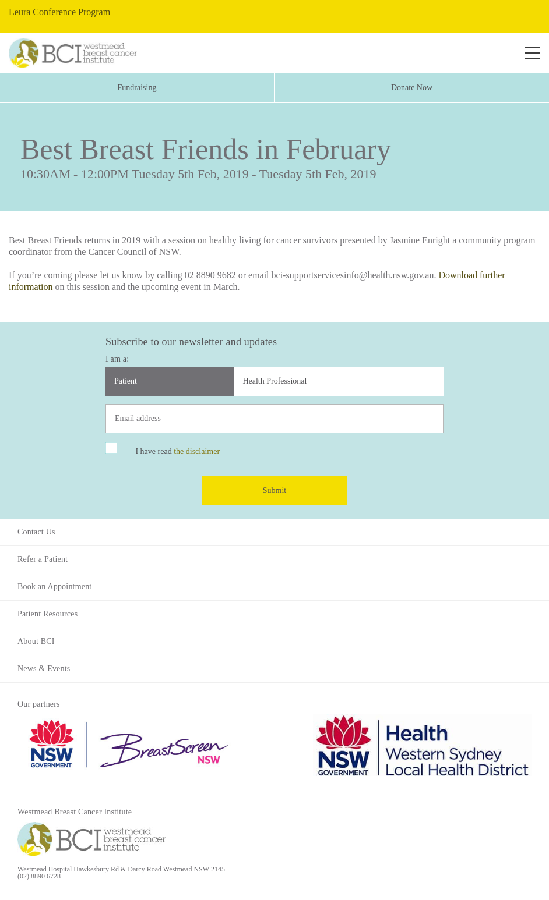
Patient (125, 381)
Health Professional (274, 381)
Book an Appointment (54, 586)
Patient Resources (47, 614)
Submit (274, 490)
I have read (177, 451)
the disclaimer (197, 451)
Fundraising (137, 87)
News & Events (43, 668)
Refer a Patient (42, 559)
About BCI (36, 641)
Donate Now (411, 87)
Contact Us (36, 531)
